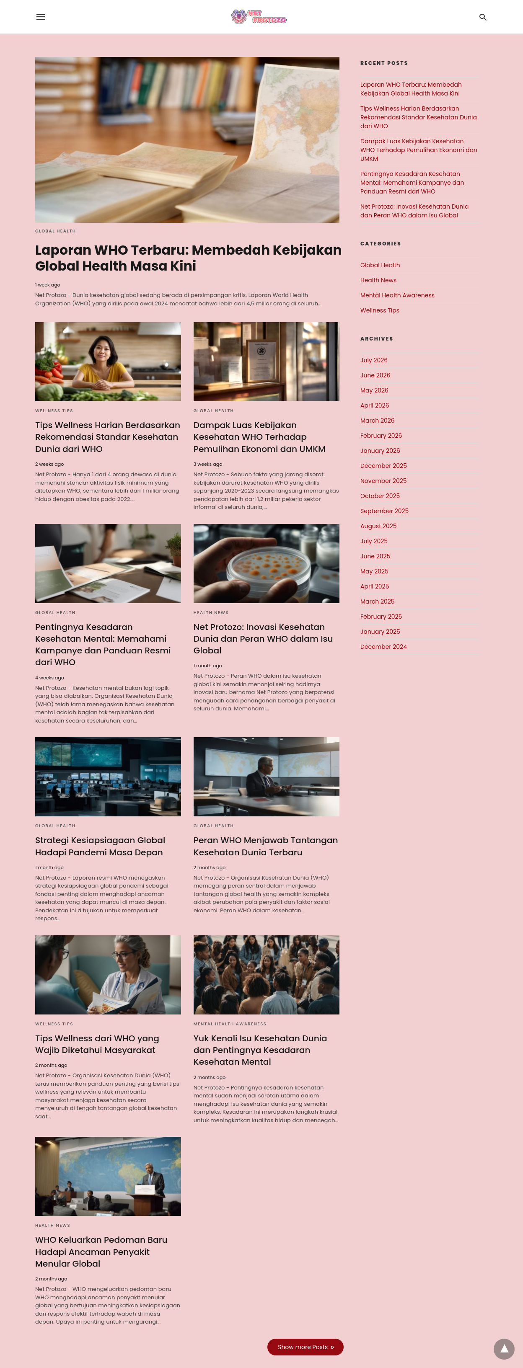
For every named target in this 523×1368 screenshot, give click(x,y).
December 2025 (383, 466)
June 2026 (375, 375)
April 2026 (374, 405)
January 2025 (380, 631)
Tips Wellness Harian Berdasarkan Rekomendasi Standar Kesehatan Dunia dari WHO (107, 436)
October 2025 (380, 496)
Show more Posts (303, 1333)
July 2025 (374, 541)
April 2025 (374, 586)
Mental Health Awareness (230, 1010)
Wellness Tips (54, 410)
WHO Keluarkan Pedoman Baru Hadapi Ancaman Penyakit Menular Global (100, 1237)
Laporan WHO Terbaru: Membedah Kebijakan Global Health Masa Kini (154, 257)
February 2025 (381, 616)
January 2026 (380, 451)
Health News (211, 611)
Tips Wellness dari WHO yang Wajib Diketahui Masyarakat (96, 1031)
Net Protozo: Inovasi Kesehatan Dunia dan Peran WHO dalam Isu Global (262, 637)
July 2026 (374, 360)
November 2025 (383, 481)
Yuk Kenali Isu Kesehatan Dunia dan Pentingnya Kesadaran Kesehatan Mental (260, 1036)
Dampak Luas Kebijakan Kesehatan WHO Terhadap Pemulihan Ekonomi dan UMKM (259, 436)
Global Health (55, 231)
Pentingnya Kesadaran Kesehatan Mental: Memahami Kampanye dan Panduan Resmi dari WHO (107, 637)
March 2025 (377, 601)
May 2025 (374, 571)
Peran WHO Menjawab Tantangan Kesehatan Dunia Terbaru (265, 833)
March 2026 (377, 420)
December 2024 (383, 647)
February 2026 (381, 435)
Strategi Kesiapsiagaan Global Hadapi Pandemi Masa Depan (99, 833)
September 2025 (384, 511)
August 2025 (378, 526)
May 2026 (374, 390)
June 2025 (375, 556)
